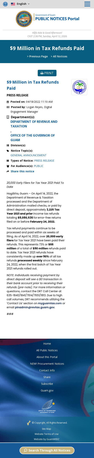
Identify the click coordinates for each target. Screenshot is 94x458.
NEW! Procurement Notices (47, 363)
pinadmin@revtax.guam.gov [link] (34, 307)
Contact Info (47, 370)
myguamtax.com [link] (49, 303)
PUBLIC (38, 166)
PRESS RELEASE (44, 160)
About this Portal (47, 357)
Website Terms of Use (47, 434)
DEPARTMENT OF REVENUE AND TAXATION (34, 124)
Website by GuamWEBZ (46, 439)
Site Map (46, 429)
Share (47, 377)
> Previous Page (37, 56)
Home (47, 343)
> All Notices (59, 56)
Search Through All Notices (47, 450)
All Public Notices (47, 350)
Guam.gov (47, 390)
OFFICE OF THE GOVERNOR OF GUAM (33, 137)
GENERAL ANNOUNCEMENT (29, 155)
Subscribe (47, 384)
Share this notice (22, 171)
